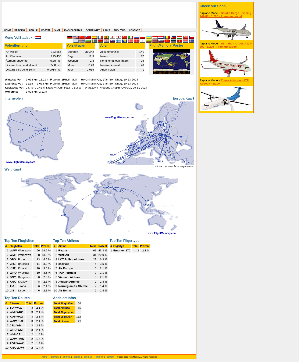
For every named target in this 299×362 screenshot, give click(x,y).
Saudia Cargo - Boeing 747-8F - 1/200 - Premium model (225, 14)
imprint (99, 356)
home (44, 356)
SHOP (57, 30)
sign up (66, 356)
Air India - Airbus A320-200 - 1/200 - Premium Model (226, 45)
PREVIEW (19, 30)
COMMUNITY (93, 30)
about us (88, 356)
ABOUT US (119, 30)
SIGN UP (33, 30)
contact (110, 356)
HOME (7, 30)
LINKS (106, 30)
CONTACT (134, 30)
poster (77, 356)
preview (55, 356)
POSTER (46, 30)
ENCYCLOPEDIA (73, 30)
